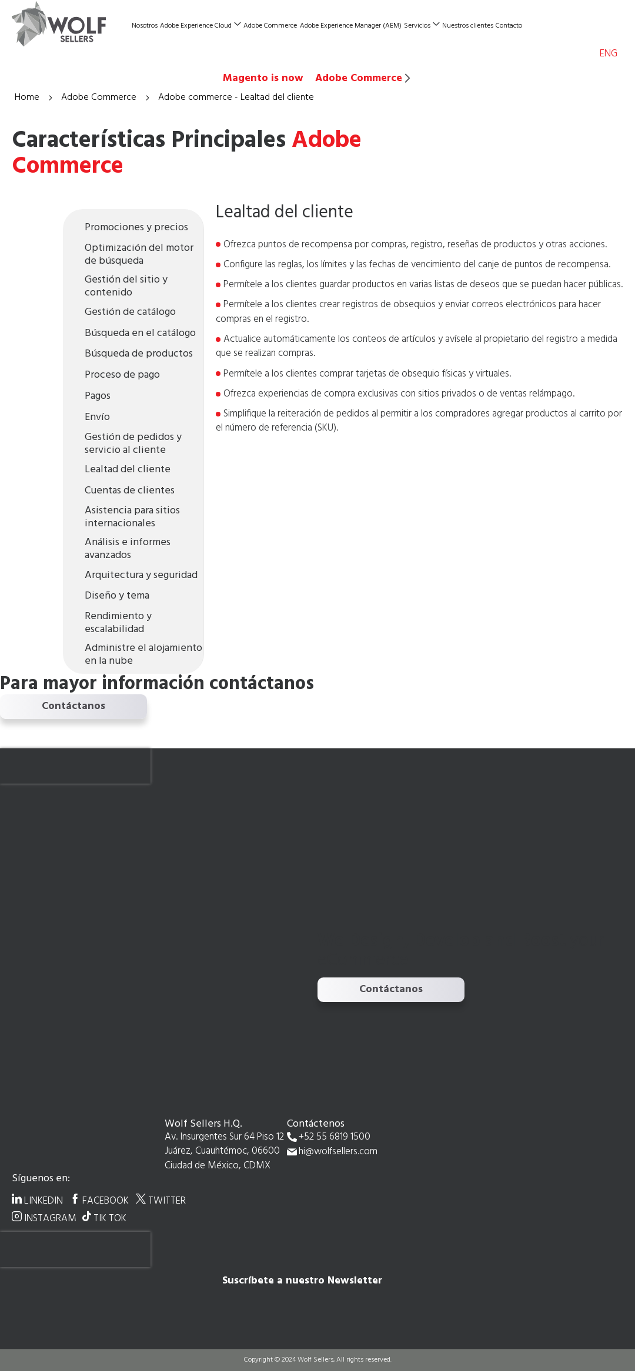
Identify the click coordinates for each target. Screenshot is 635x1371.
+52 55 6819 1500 (334, 1137)
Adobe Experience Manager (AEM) (351, 26)
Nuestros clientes (467, 26)
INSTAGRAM (50, 1218)
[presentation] (75, 766)
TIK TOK (109, 1218)
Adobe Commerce (270, 26)
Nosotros (145, 26)
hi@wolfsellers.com (338, 1152)
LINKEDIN (43, 1200)
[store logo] (70, 23)
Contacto (509, 26)
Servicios (417, 26)
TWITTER (167, 1200)
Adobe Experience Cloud (196, 26)
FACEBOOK (105, 1200)
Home (28, 97)
